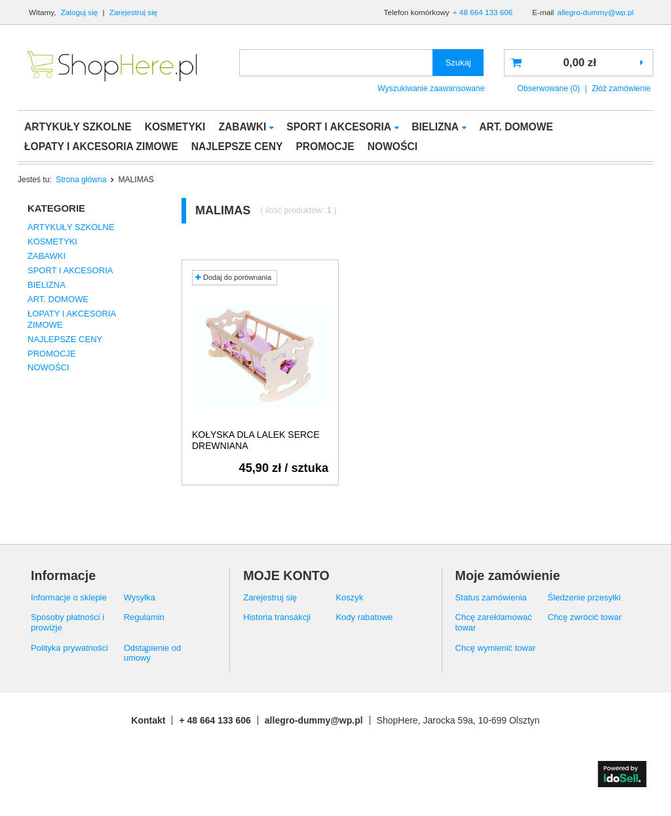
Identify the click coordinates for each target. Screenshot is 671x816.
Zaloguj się (80, 12)
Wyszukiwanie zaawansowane (430, 88)
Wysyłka (139, 597)
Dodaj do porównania (233, 277)
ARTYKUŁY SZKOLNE (78, 126)
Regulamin (144, 617)
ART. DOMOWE (516, 126)
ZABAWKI (242, 126)
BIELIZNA (435, 126)
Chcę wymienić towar (495, 648)
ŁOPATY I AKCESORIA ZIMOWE (101, 146)
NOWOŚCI (392, 146)
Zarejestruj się (133, 12)
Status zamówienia (491, 597)
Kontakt (148, 720)
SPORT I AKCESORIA (338, 126)
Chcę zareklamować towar (493, 622)
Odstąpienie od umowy (153, 653)
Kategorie (56, 208)
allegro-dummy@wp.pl (595, 12)
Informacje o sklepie (69, 597)
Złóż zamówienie (621, 88)
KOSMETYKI (175, 126)
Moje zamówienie (507, 575)
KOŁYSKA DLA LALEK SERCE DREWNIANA (256, 440)
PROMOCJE (325, 146)
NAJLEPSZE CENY (237, 146)
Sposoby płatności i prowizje (67, 622)
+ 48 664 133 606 (482, 12)
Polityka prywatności (69, 648)
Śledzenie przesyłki (584, 597)
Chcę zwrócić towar (585, 617)
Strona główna (81, 179)
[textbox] (336, 62)
